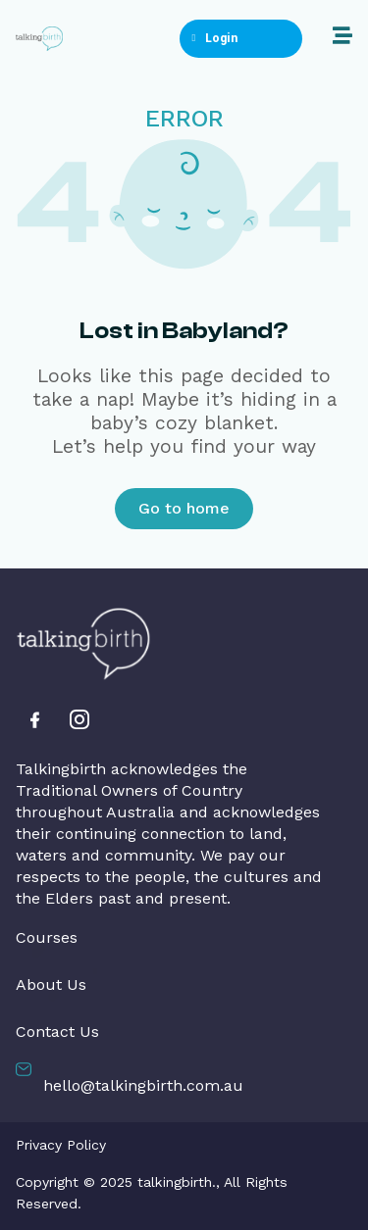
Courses (47, 938)
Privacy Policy (61, 1145)
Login (214, 38)
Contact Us (57, 1032)
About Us (51, 985)
